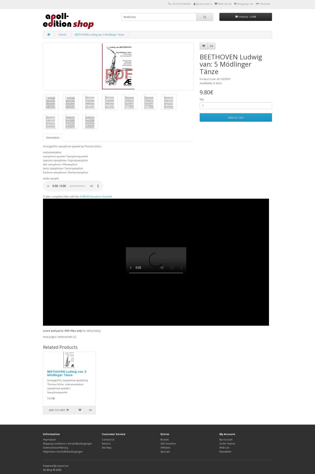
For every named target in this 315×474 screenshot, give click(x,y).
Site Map (106, 447)
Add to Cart (236, 117)
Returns (106, 443)
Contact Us (108, 439)
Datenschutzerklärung (55, 447)
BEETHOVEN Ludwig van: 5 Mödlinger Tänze (99, 34)
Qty (202, 99)
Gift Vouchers (168, 443)
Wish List (224, 447)
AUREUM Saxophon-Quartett (96, 196)
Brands (165, 439)
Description (52, 137)
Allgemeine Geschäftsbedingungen (63, 451)
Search (62, 34)
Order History (227, 443)
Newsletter (225, 451)
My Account (225, 439)
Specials (165, 451)
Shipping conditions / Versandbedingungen (67, 443)
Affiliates (165, 447)
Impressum (49, 439)
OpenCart (63, 466)
